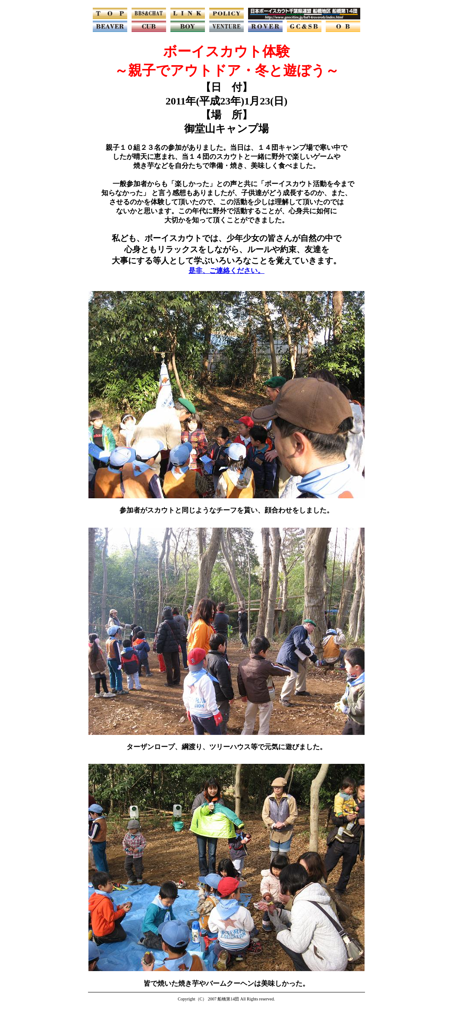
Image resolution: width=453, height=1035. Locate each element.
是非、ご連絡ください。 (226, 270)
